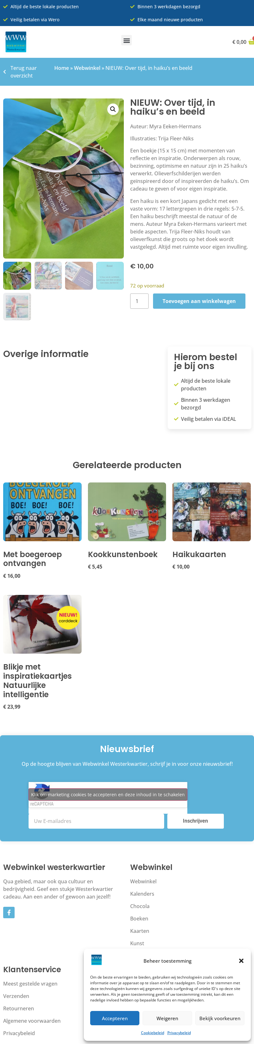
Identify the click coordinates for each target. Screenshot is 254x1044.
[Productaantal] (139, 301)
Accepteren (115, 1018)
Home (61, 67)
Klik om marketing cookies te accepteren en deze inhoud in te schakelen (108, 795)
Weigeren (167, 1018)
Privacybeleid (179, 1032)
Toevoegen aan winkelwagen (199, 301)
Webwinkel (87, 67)
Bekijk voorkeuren (219, 1018)
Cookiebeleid (152, 1032)
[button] (241, 961)
